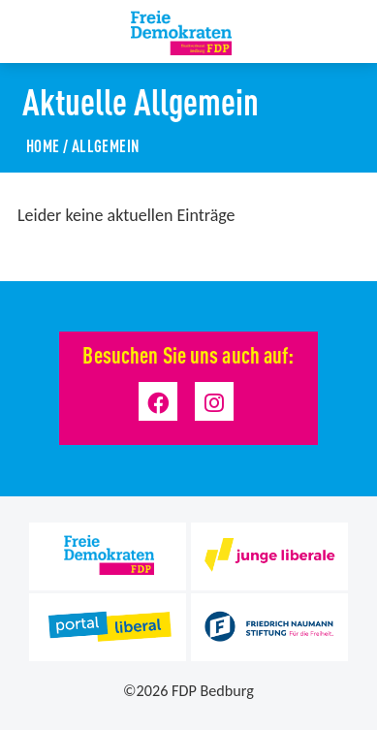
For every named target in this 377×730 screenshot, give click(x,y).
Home (43, 145)
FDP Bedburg (213, 691)
